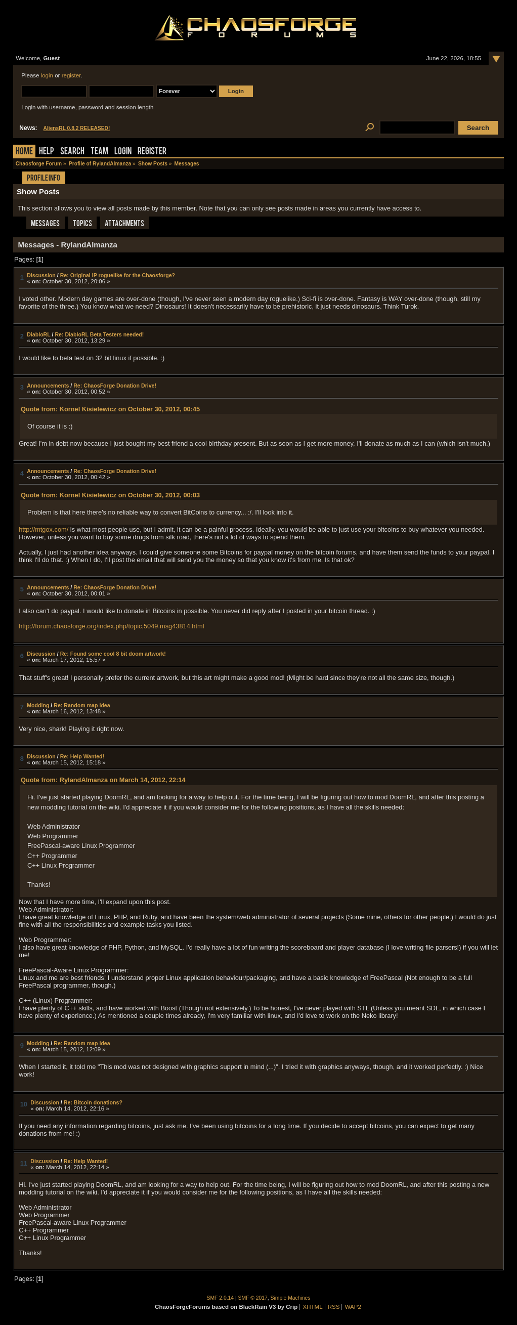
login (47, 75)
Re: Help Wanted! (82, 756)
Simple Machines (291, 1298)
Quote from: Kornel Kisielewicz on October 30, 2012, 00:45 (110, 409)
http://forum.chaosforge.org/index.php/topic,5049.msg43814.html (111, 626)
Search (72, 152)
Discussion (41, 275)
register (71, 75)
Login (123, 152)
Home (24, 152)
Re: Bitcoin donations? (93, 1102)
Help (46, 152)
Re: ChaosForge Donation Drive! (114, 385)
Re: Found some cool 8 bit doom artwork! (113, 654)
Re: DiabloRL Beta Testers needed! (99, 334)
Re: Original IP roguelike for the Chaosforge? (117, 275)
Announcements (48, 385)
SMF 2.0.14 (220, 1298)
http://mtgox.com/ (43, 529)
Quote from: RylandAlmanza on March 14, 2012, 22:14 (103, 780)
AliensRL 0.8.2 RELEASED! (77, 128)
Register (152, 152)
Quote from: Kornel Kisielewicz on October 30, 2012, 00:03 (110, 495)
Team (99, 152)
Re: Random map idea (82, 705)
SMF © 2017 (253, 1298)
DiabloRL (38, 334)
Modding (38, 705)
